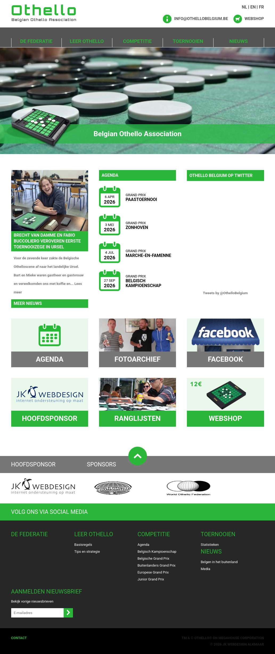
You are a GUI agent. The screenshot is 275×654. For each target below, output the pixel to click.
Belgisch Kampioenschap (157, 551)
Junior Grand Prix (151, 579)
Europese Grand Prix (153, 572)
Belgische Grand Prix (153, 558)
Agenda (143, 544)
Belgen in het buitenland (219, 562)
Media (205, 569)
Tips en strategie (87, 551)
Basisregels (83, 544)
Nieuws (238, 41)
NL (244, 7)
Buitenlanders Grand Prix (157, 565)
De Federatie (36, 41)
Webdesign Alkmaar (245, 644)
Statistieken (210, 544)
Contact (19, 638)
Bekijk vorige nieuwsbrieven (32, 601)
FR (261, 7)
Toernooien (188, 41)
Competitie (137, 41)
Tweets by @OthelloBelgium (225, 293)
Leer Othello (87, 41)
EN (253, 7)
